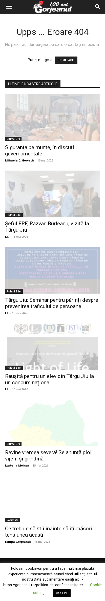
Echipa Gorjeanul (18, 541)
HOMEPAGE (66, 60)
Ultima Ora (13, 139)
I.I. (7, 236)
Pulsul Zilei (14, 215)
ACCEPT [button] (62, 593)
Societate (12, 520)
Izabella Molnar (17, 465)
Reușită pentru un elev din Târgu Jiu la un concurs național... (49, 379)
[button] (9, 7)
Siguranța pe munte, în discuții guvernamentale (40, 150)
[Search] (98, 7)
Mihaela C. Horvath (19, 160)
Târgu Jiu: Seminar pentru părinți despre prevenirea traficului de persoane (51, 303)
